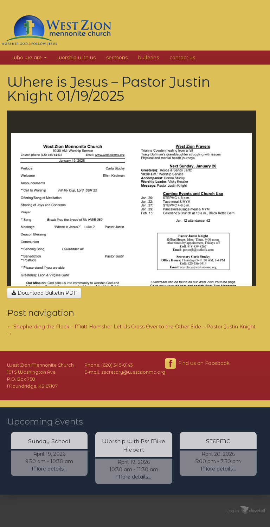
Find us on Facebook (197, 363)
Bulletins (148, 57)
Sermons (117, 57)
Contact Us (182, 57)
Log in (232, 510)
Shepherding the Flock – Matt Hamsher (59, 326)
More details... (49, 469)
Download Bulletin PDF (44, 293)
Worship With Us (76, 57)
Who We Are (29, 57)
